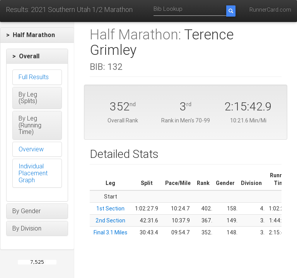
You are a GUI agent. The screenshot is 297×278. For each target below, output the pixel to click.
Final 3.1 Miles (110, 232)
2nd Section (110, 220)
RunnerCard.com (270, 9)
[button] (37, 35)
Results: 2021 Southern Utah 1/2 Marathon (69, 9)
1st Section (110, 208)
